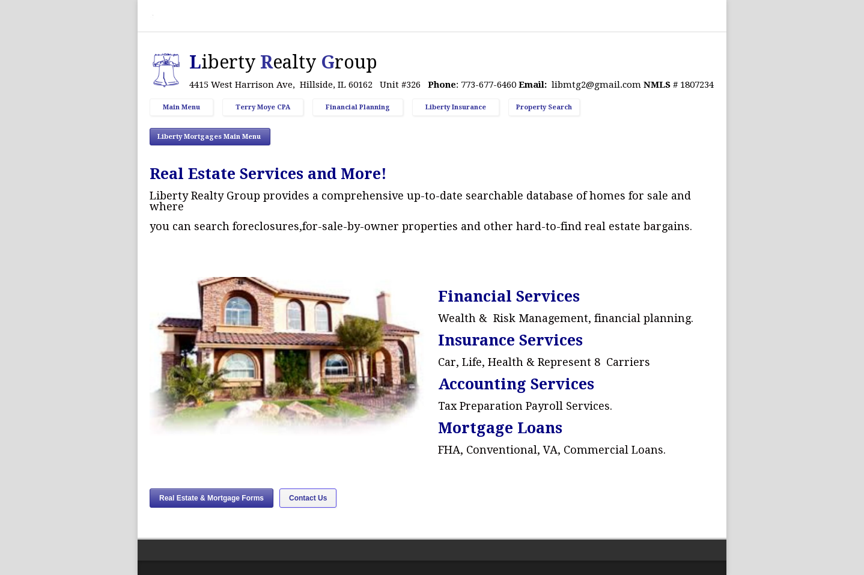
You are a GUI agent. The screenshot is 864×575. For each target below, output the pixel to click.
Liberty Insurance (455, 107)
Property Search (544, 107)
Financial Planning (357, 107)
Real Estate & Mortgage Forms (211, 498)
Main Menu (181, 107)
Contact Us (308, 498)
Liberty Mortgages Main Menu (210, 137)
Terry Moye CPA (263, 107)
